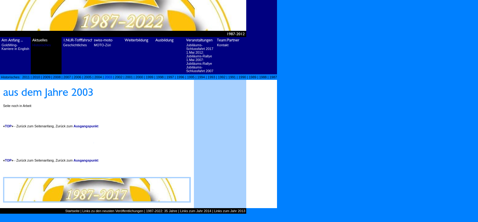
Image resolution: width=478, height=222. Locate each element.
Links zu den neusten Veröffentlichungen (112, 211)
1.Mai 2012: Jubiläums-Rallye (199, 54)
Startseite (72, 211)
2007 (67, 77)
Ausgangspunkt (86, 126)
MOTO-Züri (102, 45)
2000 (139, 77)
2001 (129, 77)
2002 (118, 77)
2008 (57, 77)
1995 (191, 77)
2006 (77, 77)
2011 (26, 77)
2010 (36, 77)
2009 (46, 77)
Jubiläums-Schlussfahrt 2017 (199, 47)
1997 (170, 77)
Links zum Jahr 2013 (229, 211)
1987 (273, 77)
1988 (263, 77)
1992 (221, 77)
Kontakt (222, 45)
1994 (201, 77)
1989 (252, 77)
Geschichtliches (75, 45)
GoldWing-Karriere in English (15, 47)
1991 (232, 77)
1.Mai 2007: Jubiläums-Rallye (199, 61)
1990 (242, 77)
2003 (108, 77)
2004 (98, 77)
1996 (180, 77)
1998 (159, 77)
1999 (149, 77)
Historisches (41, 45)
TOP (8, 126)
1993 (211, 77)
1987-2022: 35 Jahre (161, 211)
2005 (87, 77)
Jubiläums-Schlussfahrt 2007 (199, 69)
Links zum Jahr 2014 (195, 211)
